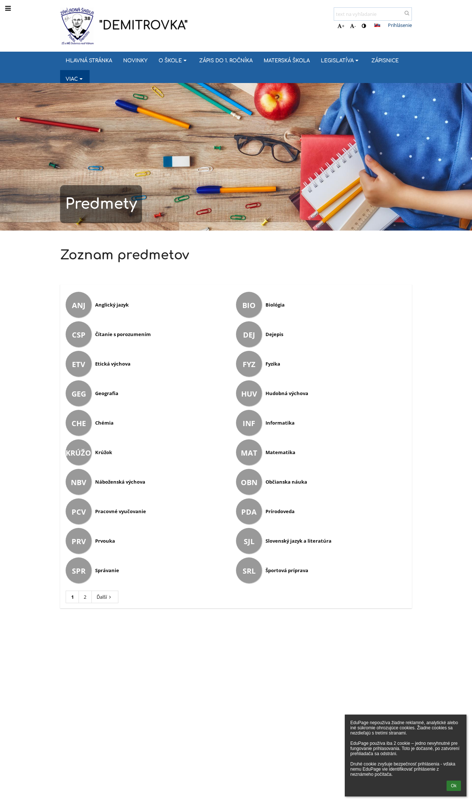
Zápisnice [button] (385, 60)
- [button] (353, 26)
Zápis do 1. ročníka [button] (226, 60)
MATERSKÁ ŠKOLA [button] (287, 60)
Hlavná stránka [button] (89, 60)
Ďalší (105, 597)
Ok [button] (454, 785)
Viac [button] (75, 79)
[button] (377, 25)
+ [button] (340, 26)
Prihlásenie (400, 25)
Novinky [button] (135, 60)
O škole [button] (173, 60)
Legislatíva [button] (340, 60)
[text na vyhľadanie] (373, 14)
